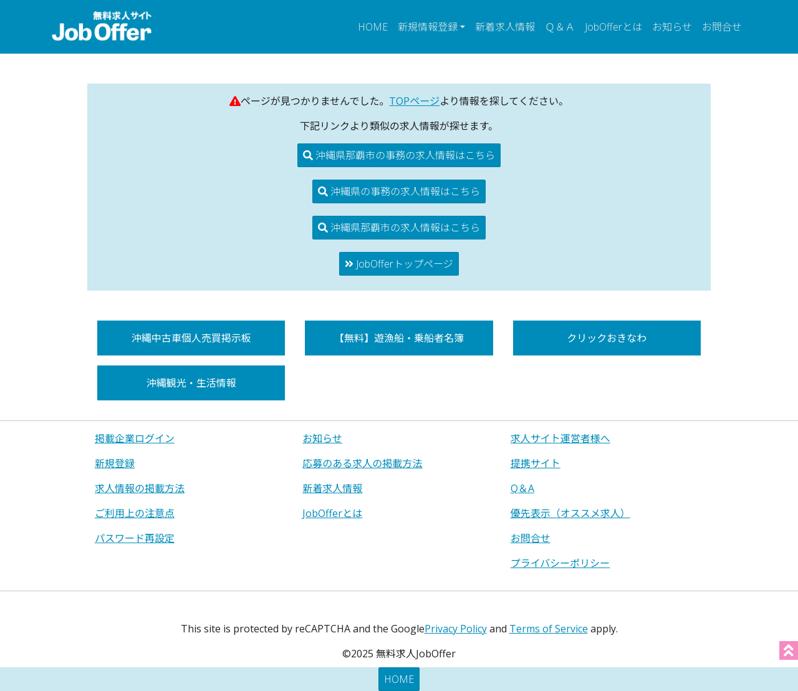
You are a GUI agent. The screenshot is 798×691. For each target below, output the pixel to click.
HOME (373, 27)
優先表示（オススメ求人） (570, 513)
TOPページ (414, 101)
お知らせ (672, 27)
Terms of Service (548, 628)
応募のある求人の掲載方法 (362, 463)
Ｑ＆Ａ (560, 27)
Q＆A (522, 488)
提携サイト (535, 463)
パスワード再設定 (135, 538)
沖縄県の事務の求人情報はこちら (399, 191)
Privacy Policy (456, 628)
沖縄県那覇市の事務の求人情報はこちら (399, 155)
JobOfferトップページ (399, 264)
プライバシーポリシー (560, 563)
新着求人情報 (505, 27)
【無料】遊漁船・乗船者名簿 (399, 338)
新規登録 (115, 463)
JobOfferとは (613, 27)
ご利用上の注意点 (135, 513)
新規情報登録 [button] (428, 27)
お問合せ (722, 27)
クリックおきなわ (607, 338)
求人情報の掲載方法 (140, 488)
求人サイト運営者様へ (560, 438)
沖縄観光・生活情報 (191, 383)
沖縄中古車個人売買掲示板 (191, 338)
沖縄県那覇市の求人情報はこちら (399, 227)
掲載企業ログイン (135, 438)
